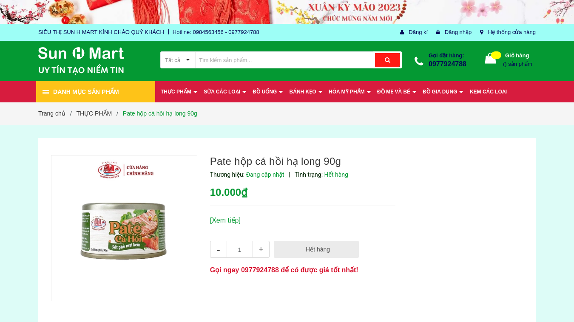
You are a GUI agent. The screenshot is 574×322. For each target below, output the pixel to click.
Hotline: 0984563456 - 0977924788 (216, 32)
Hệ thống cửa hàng (512, 32)
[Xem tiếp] (225, 220)
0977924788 (447, 64)
